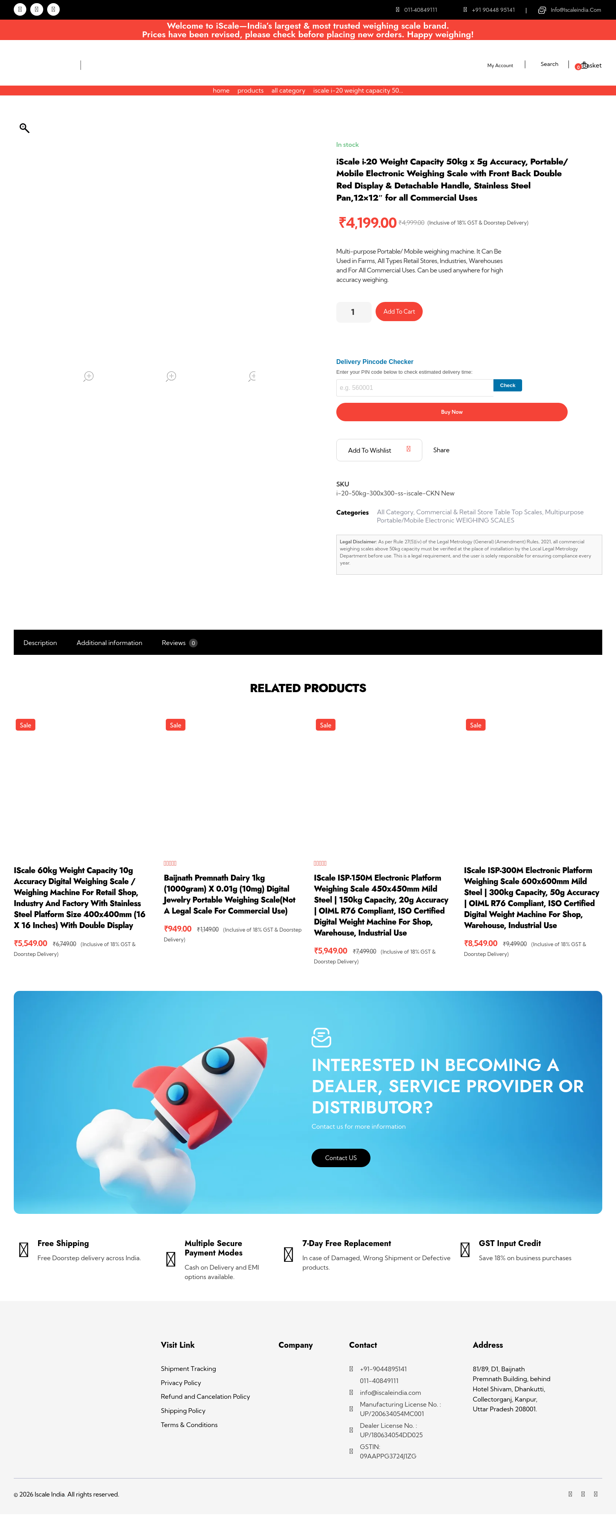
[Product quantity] (354, 312)
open (88, 376)
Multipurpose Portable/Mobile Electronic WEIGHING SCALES (480, 516)
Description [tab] (40, 643)
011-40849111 (420, 9)
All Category (288, 90)
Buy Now (452, 412)
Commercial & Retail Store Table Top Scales (479, 512)
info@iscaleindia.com (576, 9)
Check (507, 386)
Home (221, 90)
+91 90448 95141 (493, 9)
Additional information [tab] (109, 643)
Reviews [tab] (180, 643)
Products (250, 90)
